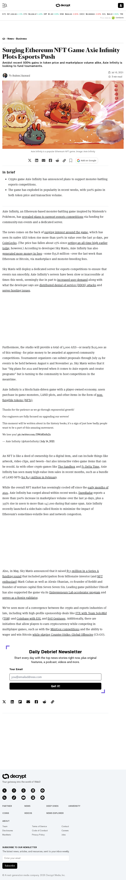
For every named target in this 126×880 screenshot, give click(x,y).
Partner (7, 806)
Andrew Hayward (21, 75)
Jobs (64, 834)
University (74, 806)
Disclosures (7, 830)
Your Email (16, 669)
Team (4, 826)
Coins (5, 813)
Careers (65, 830)
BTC (4, 14)
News (27, 806)
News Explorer (55, 813)
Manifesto (6, 834)
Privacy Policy (38, 834)
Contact (65, 826)
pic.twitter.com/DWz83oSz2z (34, 434)
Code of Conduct (40, 830)
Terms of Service (39, 826)
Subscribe (10, 865)
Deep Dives (52, 806)
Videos (28, 813)
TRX (121, 14)
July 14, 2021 (48, 441)
